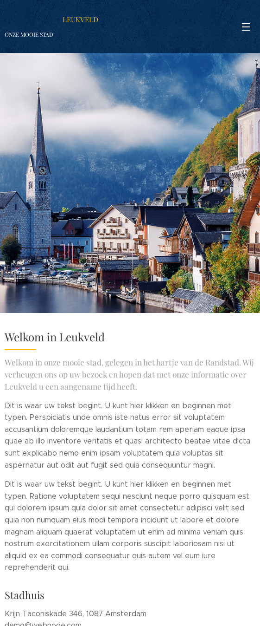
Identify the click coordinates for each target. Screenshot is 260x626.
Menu (246, 26)
